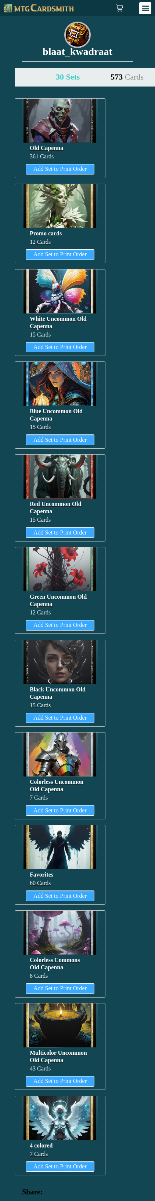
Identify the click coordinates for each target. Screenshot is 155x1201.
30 (68, 76)
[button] (145, 8)
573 (127, 76)
